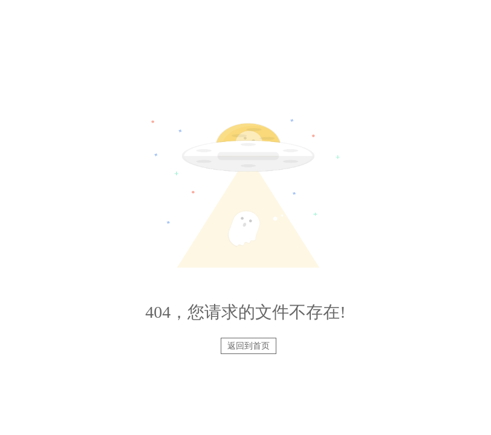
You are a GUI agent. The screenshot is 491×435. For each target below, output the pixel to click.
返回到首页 (248, 345)
